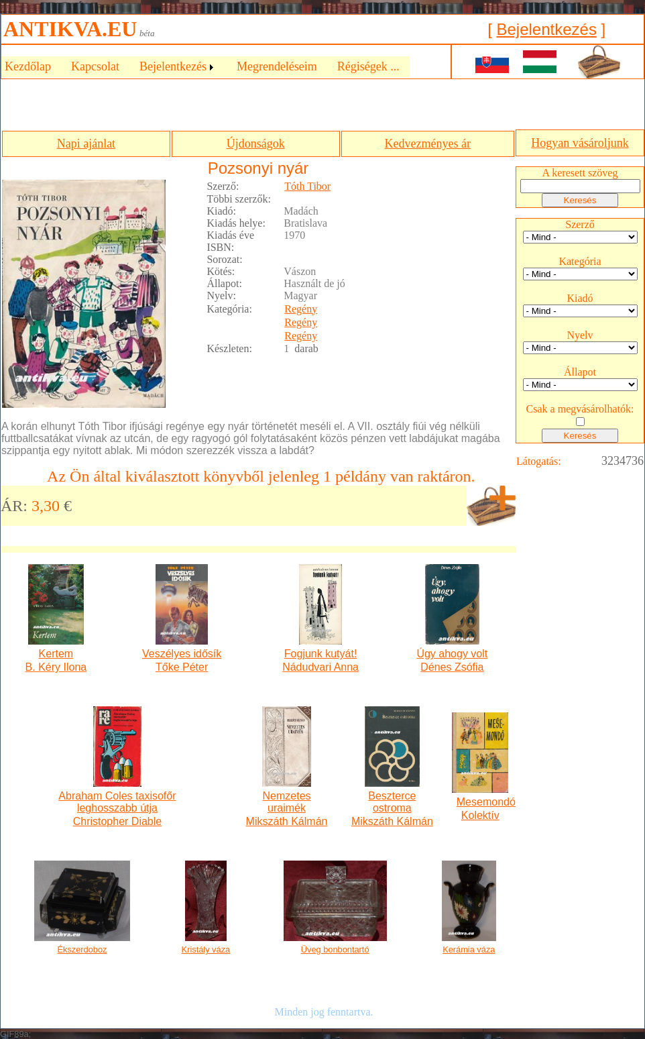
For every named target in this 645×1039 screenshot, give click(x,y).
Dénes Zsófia (451, 667)
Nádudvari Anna (320, 667)
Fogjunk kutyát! (320, 653)
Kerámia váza (469, 949)
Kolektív (480, 815)
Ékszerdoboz (82, 949)
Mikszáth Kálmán (287, 821)
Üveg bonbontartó (335, 949)
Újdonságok (256, 143)
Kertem (56, 653)
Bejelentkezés (546, 29)
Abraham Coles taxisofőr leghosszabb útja (117, 802)
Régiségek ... (368, 66)
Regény (300, 309)
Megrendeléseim (277, 66)
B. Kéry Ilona (56, 667)
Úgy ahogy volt (451, 653)
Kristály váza (206, 949)
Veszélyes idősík (181, 653)
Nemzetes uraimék (287, 802)
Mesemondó (480, 802)
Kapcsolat (95, 66)
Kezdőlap (28, 66)
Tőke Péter (182, 667)
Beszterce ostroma (392, 802)
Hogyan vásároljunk (579, 143)
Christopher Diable (117, 821)
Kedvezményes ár (428, 143)
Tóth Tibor (307, 186)
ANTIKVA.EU (70, 29)
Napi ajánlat (86, 143)
